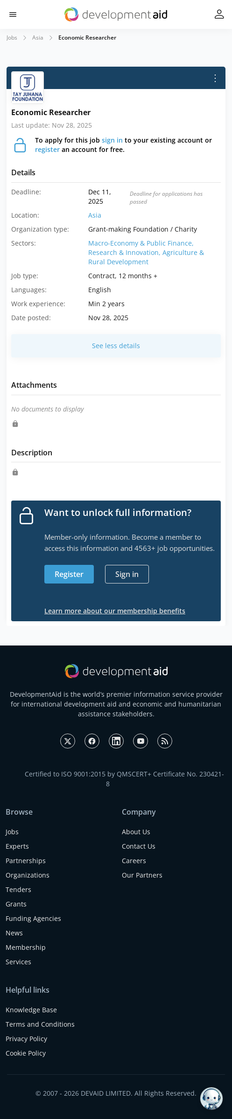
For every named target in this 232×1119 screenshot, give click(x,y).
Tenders (18, 889)
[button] (13, 15)
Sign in (127, 574)
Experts (17, 846)
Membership (26, 947)
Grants (16, 903)
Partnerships (26, 860)
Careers (134, 860)
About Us (136, 831)
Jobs (12, 37)
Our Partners (142, 875)
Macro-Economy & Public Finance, (141, 243)
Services (18, 961)
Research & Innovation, (125, 252)
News (14, 932)
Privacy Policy (26, 1038)
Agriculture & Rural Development (146, 257)
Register (69, 574)
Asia (37, 37)
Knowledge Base (31, 1009)
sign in (112, 140)
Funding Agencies (33, 918)
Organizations (27, 875)
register (47, 149)
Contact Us (138, 846)
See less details (116, 345)
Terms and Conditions (40, 1024)
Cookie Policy (26, 1053)
